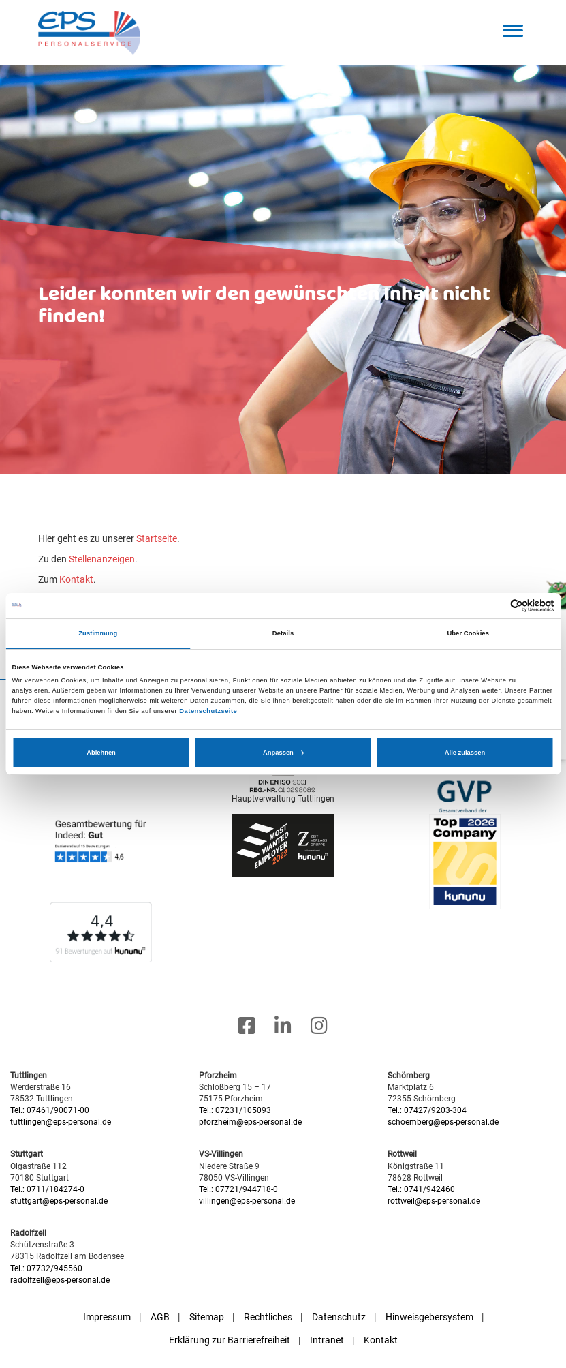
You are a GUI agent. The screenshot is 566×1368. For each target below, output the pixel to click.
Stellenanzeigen (102, 558)
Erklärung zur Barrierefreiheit (229, 1340)
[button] (513, 30)
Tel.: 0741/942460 (421, 1189)
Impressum (107, 1316)
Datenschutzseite (208, 711)
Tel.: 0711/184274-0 (47, 1189)
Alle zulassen (465, 752)
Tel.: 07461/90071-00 (49, 1110)
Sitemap (206, 1316)
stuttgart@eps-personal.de (59, 1201)
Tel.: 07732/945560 (46, 1268)
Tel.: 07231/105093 (235, 1110)
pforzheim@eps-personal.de (250, 1122)
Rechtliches (268, 1316)
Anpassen (283, 752)
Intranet (327, 1340)
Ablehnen (101, 752)
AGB (160, 1316)
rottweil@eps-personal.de (434, 1201)
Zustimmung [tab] (97, 633)
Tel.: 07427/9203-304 (427, 1110)
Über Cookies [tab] (468, 633)
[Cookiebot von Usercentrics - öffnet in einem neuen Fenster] (494, 605)
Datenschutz (339, 1316)
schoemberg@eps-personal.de (443, 1122)
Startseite (156, 538)
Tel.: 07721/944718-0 (238, 1189)
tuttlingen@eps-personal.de (60, 1122)
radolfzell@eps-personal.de (60, 1280)
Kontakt (76, 579)
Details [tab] (283, 633)
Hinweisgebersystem (429, 1316)
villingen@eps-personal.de (247, 1201)
